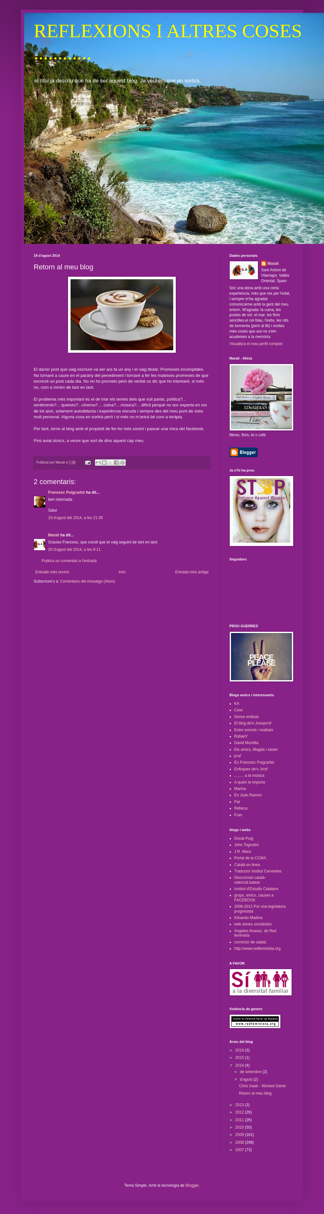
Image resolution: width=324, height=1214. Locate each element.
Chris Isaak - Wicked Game (262, 1086)
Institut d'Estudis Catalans (256, 889)
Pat (237, 802)
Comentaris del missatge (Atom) (87, 581)
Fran (238, 815)
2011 (240, 1120)
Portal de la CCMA (250, 858)
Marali (53, 535)
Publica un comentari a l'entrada (69, 561)
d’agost (246, 1079)
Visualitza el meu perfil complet (255, 344)
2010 (240, 1127)
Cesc (238, 710)
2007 (240, 1150)
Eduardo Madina (248, 917)
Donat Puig (243, 838)
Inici (122, 572)
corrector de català (250, 942)
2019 (240, 1050)
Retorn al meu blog (255, 1093)
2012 (240, 1112)
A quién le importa (249, 782)
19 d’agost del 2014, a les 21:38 (75, 518)
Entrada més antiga (192, 572)
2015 (240, 1057)
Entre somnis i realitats (253, 730)
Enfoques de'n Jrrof (251, 769)
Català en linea (247, 865)
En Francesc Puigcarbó (254, 762)
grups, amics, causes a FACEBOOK (254, 897)
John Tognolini (246, 845)
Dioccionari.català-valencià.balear (250, 879)
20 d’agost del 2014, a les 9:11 (74, 549)
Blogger (192, 1185)
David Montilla (246, 743)
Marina (240, 788)
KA (236, 703)
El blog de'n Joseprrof (252, 723)
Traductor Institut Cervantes (258, 871)
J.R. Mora (242, 851)
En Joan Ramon (248, 795)
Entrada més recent (52, 572)
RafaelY (241, 736)
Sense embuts (246, 717)
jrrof (237, 756)
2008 (240, 1142)
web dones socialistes (253, 924)
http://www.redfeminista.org (257, 948)
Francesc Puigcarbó (66, 492)
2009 (240, 1134)
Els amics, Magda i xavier (256, 749)
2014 (240, 1065)
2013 (240, 1105)
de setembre (251, 1072)
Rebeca (240, 808)
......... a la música (249, 775)
